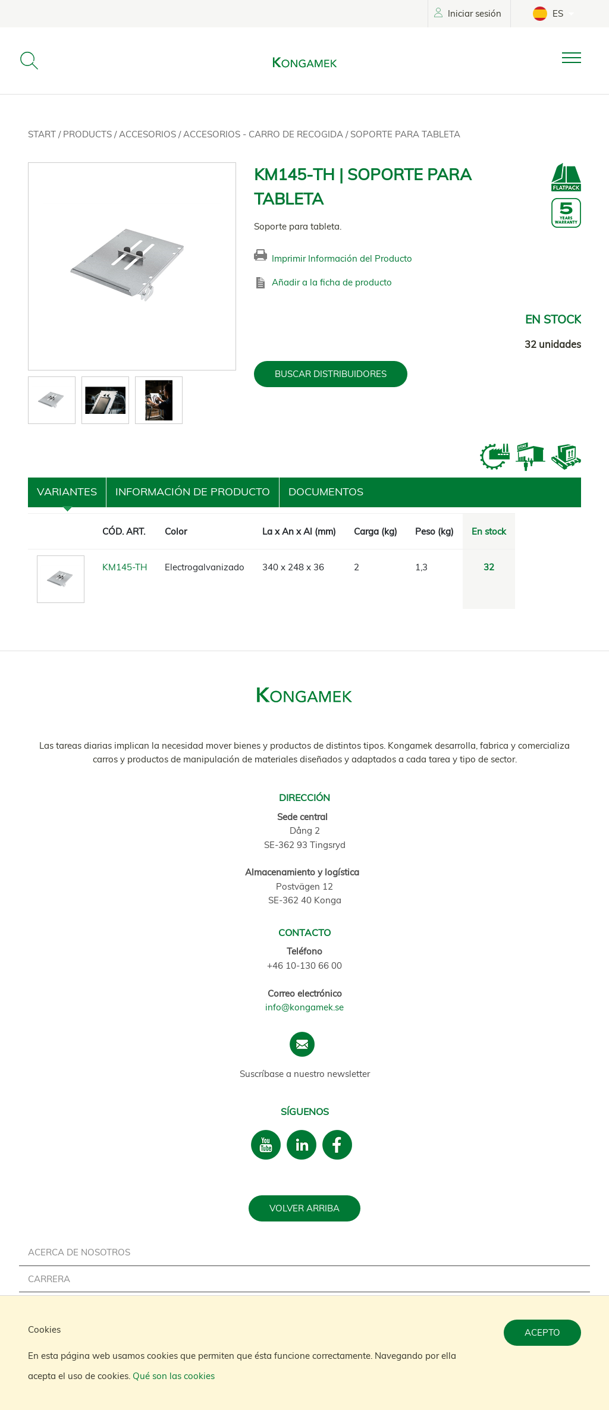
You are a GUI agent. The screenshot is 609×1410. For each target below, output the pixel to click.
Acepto (542, 1332)
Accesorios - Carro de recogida (264, 134)
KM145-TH (124, 567)
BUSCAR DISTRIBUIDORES (331, 373)
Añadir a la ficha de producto (332, 282)
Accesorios (148, 134)
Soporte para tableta (405, 134)
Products (88, 134)
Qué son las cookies (174, 1375)
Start (43, 134)
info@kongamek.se (304, 1007)
